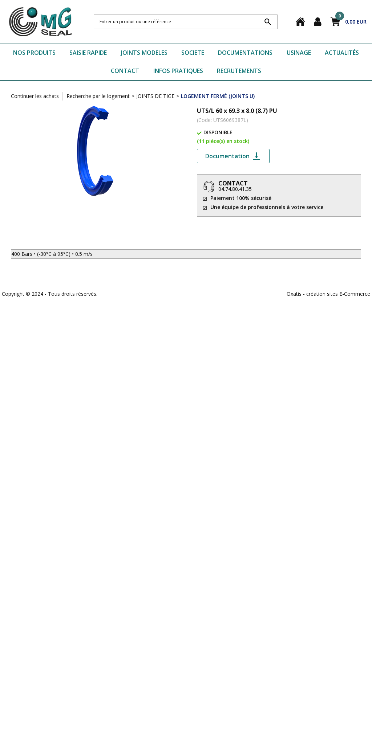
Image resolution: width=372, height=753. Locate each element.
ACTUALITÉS (342, 53)
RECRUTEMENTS (239, 71)
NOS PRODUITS (34, 53)
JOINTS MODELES (144, 53)
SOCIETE (192, 53)
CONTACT (125, 71)
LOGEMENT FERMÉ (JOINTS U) (218, 96)
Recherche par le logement (98, 96)
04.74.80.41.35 (235, 188)
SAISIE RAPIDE (88, 53)
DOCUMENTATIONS (245, 53)
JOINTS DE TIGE (155, 96)
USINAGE (299, 53)
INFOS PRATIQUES (178, 71)
